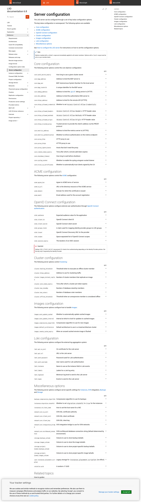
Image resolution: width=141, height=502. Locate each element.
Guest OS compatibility (16, 45)
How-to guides (11, 29)
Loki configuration (119, 24)
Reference (10, 35)
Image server (13, 121)
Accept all (126, 492)
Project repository (14, 117)
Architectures (13, 41)
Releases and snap (14, 57)
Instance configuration (15, 73)
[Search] (15, 17)
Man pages (12, 51)
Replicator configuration (16, 95)
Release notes (13, 54)
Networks (12, 86)
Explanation (10, 32)
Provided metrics (14, 105)
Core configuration (119, 12)
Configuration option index (17, 67)
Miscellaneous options (121, 26)
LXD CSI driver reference (16, 111)
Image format (13, 64)
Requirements (13, 38)
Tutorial (9, 26)
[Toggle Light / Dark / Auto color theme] (106, 9)
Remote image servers (15, 60)
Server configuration (15, 70)
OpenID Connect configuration (123, 16)
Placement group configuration (18, 89)
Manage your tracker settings (109, 492)
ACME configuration (120, 14)
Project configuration (15, 79)
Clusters (11, 92)
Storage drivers (13, 82)
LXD (8, 22)
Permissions (12, 98)
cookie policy (33, 496)
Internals (11, 114)
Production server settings (17, 101)
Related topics (118, 29)
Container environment (16, 48)
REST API (11, 108)
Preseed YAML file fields (16, 76)
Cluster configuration (120, 19)
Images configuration (120, 21)
